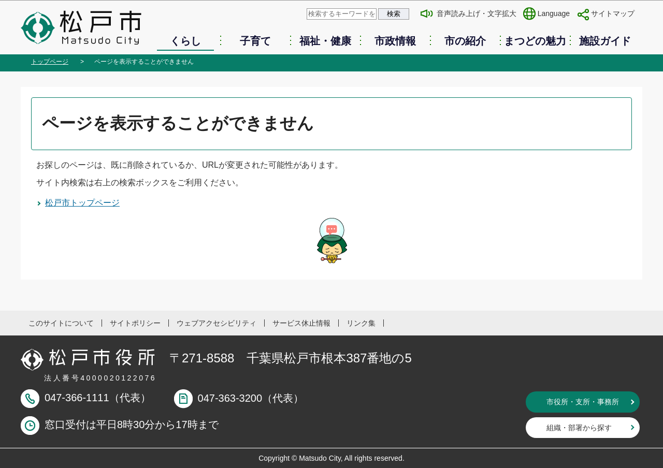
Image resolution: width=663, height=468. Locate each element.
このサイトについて (61, 323)
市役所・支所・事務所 (582, 402)
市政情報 (395, 41)
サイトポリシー (135, 323)
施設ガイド (605, 41)
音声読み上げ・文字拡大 (476, 13)
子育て (255, 41)
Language (554, 13)
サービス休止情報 (301, 323)
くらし (185, 41)
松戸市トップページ (82, 202)
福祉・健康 (325, 41)
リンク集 (361, 323)
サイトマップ (613, 13)
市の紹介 (465, 41)
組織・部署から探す (579, 427)
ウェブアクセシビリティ (216, 323)
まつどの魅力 (535, 41)
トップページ (49, 61)
